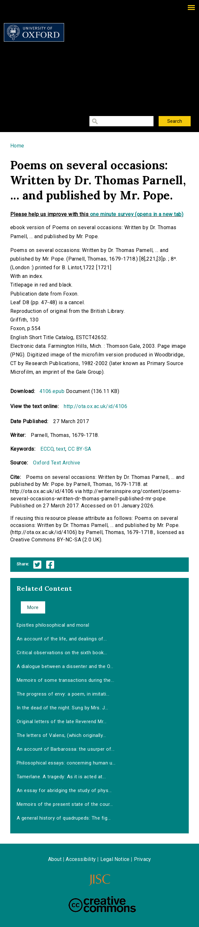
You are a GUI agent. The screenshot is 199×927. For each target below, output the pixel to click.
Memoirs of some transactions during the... (65, 680)
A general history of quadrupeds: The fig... (64, 818)
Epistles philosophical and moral (53, 625)
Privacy (142, 859)
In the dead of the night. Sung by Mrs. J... (62, 708)
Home (17, 146)
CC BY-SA (79, 449)
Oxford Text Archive (56, 463)
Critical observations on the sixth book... (62, 653)
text (60, 449)
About (55, 859)
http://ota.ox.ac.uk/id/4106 (95, 406)
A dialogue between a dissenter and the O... (65, 666)
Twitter (37, 565)
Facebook (50, 565)
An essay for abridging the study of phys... (64, 790)
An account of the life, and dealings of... (62, 639)
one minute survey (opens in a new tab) (136, 214)
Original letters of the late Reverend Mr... (62, 721)
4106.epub (51, 391)
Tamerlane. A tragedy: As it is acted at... (61, 777)
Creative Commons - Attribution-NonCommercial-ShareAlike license (102, 904)
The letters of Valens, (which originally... (61, 735)
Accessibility (81, 859)
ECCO (47, 449)
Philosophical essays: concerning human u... (66, 763)
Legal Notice (114, 859)
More (33, 607)
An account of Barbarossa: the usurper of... (66, 749)
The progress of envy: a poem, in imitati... (63, 694)
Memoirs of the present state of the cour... (65, 804)
